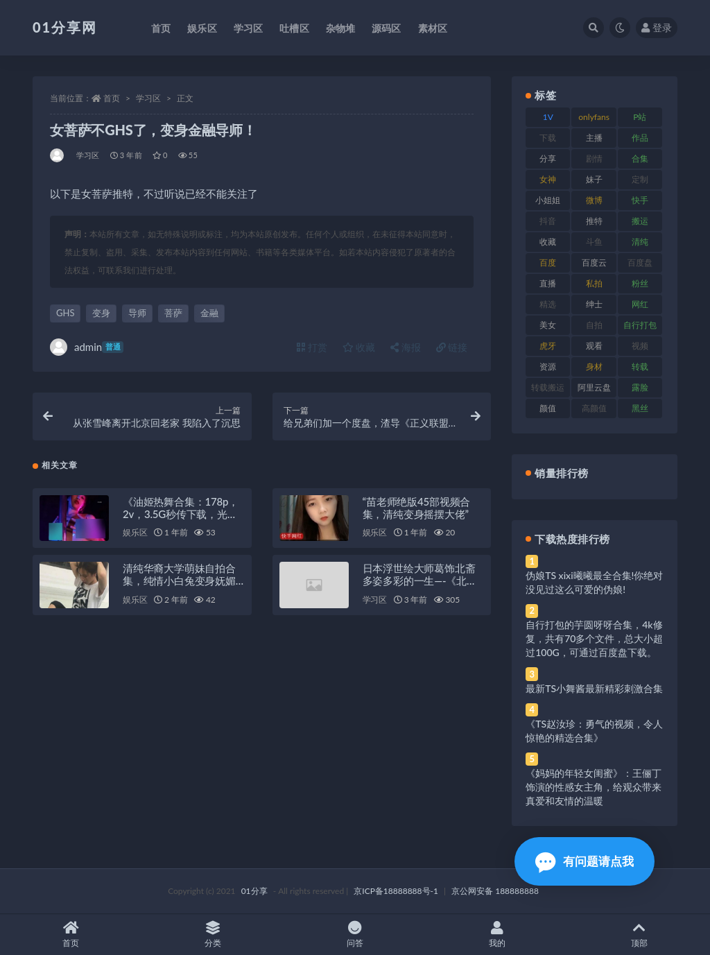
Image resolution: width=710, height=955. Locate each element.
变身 (101, 312)
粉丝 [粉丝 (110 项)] (640, 283)
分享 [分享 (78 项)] (547, 158)
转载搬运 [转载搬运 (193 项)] (547, 387)
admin (86, 347)
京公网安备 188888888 (495, 891)
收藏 (359, 347)
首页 (111, 98)
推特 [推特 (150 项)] (594, 221)
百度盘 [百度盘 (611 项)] (639, 262)
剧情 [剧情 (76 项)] (594, 158)
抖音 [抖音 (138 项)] (547, 221)
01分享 (254, 891)
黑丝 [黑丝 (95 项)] (640, 408)
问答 (355, 934)
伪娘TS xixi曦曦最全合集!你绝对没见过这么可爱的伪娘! (594, 582)
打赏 (312, 347)
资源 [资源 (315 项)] (547, 366)
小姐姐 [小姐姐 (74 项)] (547, 200)
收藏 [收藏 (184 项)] (547, 241)
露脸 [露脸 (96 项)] (640, 387)
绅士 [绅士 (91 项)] (594, 304)
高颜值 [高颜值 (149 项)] (594, 408)
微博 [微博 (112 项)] (594, 200)
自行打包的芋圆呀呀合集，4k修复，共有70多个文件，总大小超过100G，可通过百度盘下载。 (594, 638)
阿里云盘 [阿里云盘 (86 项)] (594, 387)
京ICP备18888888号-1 (396, 891)
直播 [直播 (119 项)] (547, 283)
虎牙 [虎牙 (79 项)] (547, 346)
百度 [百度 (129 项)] (547, 262)
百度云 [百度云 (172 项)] (594, 262)
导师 (137, 312)
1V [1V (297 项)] (548, 117)
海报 (405, 347)
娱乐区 (135, 533)
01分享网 (65, 27)
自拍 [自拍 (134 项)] (594, 325)
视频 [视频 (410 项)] (640, 346)
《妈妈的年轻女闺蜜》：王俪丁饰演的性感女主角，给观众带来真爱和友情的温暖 (593, 787)
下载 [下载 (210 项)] (547, 137)
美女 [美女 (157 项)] (547, 325)
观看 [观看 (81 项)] (594, 346)
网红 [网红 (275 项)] (640, 304)
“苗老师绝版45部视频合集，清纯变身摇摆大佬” (417, 507)
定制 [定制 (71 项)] (640, 179)
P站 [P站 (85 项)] (639, 117)
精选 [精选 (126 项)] (547, 304)
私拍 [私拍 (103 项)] (594, 283)
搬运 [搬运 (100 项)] (640, 221)
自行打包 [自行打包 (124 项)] (640, 325)
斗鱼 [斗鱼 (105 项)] (594, 241)
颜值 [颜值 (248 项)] (547, 408)
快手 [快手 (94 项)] (640, 200)
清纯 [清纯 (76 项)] (640, 241)
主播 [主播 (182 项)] (594, 137)
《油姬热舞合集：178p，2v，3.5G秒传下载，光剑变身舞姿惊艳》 (181, 514)
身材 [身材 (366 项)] (594, 366)
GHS (65, 312)
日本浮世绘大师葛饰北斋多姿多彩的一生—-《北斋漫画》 (420, 581)
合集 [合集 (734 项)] (640, 158)
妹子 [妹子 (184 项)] (594, 179)
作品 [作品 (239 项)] (640, 137)
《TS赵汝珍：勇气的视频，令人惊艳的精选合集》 (594, 730)
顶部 (639, 934)
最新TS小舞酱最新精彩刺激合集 (594, 688)
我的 (497, 934)
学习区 (148, 98)
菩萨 (173, 312)
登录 (656, 27)
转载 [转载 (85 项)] (640, 366)
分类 (213, 934)
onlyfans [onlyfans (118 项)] (593, 117)
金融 (209, 312)
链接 (452, 347)
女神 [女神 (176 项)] (547, 179)
